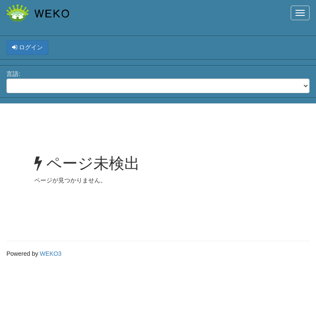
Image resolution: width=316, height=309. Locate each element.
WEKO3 (51, 253)
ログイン (27, 47)
